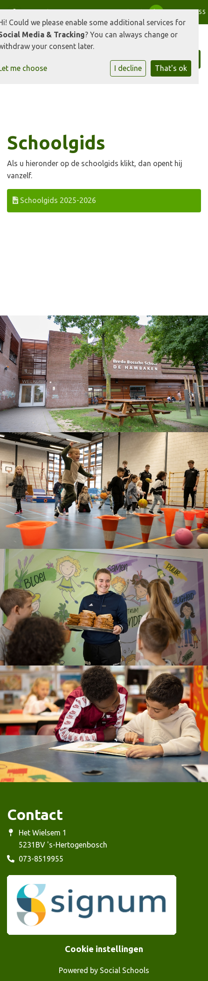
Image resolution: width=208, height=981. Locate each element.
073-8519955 (41, 859)
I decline (128, 68)
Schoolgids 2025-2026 (54, 200)
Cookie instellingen (104, 949)
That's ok (171, 68)
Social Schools (124, 970)
